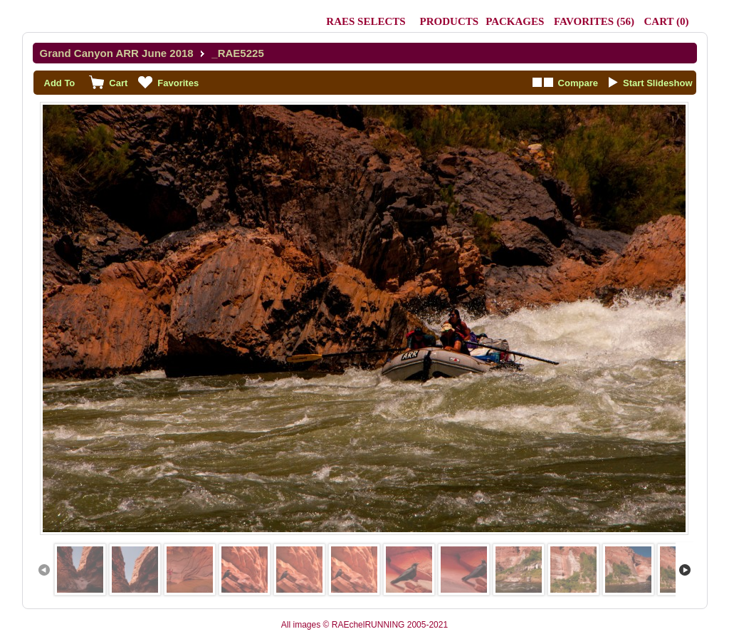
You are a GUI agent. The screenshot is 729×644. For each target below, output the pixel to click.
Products (449, 21)
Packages (515, 21)
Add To (59, 83)
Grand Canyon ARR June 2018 (117, 53)
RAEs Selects (365, 21)
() (594, 21)
